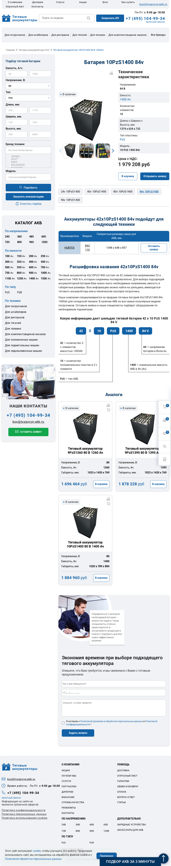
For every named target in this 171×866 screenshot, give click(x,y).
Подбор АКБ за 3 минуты (130, 861)
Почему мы (69, 775)
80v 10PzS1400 (122, 191)
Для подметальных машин (22, 345)
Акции (83, 2)
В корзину (128, 176)
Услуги (60, 2)
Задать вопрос (78, 732)
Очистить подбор (30, 203)
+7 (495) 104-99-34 (145, 18)
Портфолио (69, 786)
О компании (15, 2)
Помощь (123, 764)
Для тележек (97, 34)
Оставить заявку (31, 431)
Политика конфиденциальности (23, 810)
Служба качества (73, 802)
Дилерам (37, 2)
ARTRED (28, 156)
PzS (7, 292)
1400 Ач (125, 99)
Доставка (123, 770)
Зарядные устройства (131, 824)
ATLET (28, 159)
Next (113, 151)
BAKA (28, 162)
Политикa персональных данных (24, 814)
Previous (60, 151)
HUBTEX (69, 247)
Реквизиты (69, 807)
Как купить (128, 2)
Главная (10, 50)
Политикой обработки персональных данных (33, 858)
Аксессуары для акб (130, 830)
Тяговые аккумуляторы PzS (34, 50)
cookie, (37, 850)
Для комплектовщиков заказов (128, 34)
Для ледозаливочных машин (23, 350)
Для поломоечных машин (21, 339)
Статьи (121, 802)
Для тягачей (79, 34)
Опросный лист (15, 6)
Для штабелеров (38, 34)
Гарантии (123, 781)
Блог (105, 2)
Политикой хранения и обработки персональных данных (111, 721)
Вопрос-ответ (126, 797)
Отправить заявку (154, 176)
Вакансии (68, 797)
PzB (19, 292)
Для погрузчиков (15, 34)
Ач (9, 256)
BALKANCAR (28, 164)
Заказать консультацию (28, 196)
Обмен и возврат (127, 786)
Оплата (121, 791)
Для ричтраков (60, 34)
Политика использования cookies (24, 818)
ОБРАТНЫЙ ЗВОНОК (155, 22)
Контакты (38, 6)
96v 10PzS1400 (70, 200)
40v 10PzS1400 (96, 191)
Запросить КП (110, 18)
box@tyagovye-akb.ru (153, 4)
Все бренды (158, 35)
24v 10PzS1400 (70, 191)
